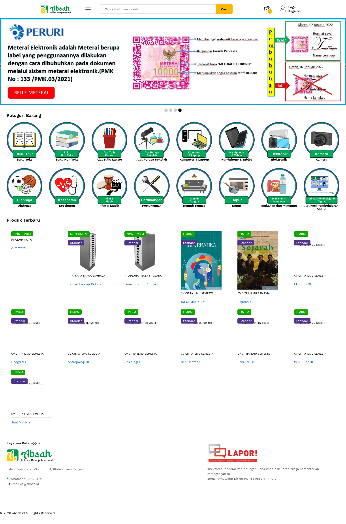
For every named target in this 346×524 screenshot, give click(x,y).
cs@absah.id (29, 484)
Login (292, 7)
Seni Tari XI (245, 362)
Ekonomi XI (302, 284)
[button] (166, 110)
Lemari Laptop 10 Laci (141, 284)
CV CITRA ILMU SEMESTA (197, 293)
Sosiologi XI (133, 362)
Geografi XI (19, 362)
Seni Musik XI (21, 422)
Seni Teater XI (191, 362)
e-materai (18, 248)
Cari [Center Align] (224, 9)
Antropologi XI (78, 362)
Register (294, 11)
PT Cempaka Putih (23, 239)
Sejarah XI (244, 301)
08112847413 (35, 479)
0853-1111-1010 (265, 478)
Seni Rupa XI (303, 362)
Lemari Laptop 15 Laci (84, 284)
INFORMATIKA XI (193, 301)
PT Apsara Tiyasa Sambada (86, 275)
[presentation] (0, 65)
